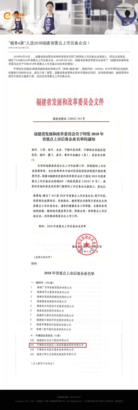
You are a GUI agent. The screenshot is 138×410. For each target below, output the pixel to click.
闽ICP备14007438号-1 (96, 401)
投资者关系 (111, 15)
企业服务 (81, 15)
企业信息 (66, 15)
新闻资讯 (96, 15)
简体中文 (127, 24)
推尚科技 (119, 401)
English (116, 24)
